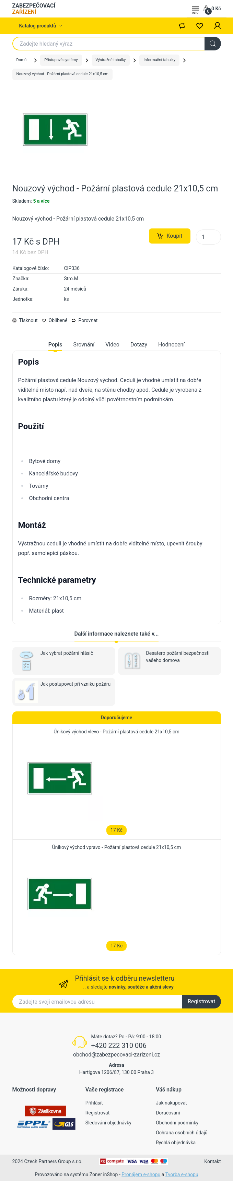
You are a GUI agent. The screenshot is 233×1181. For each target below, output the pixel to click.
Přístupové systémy (61, 60)
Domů (21, 60)
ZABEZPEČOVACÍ (34, 8)
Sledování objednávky (108, 1122)
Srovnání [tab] (83, 344)
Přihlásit (94, 1103)
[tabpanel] (116, 486)
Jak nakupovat (171, 1103)
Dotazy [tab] (138, 344)
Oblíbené (55, 320)
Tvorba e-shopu (181, 1174)
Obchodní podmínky (177, 1122)
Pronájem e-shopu (140, 1174)
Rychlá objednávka (176, 1142)
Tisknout (25, 320)
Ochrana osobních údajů (182, 1132)
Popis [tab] (55, 344)
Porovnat (84, 320)
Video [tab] (112, 344)
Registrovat (201, 1001)
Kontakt (212, 1161)
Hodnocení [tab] (171, 344)
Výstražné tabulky (111, 60)
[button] (217, 25)
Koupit (170, 236)
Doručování (168, 1112)
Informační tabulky (159, 60)
